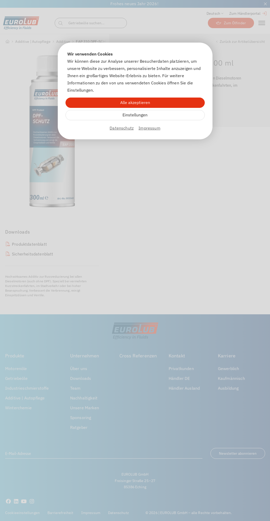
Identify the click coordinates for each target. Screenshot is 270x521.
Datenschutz (122, 128)
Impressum (149, 128)
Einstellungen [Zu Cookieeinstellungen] (135, 114)
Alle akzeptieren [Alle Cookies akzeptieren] (135, 102)
